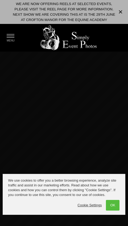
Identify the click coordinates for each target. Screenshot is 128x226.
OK (112, 205)
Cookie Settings (89, 205)
